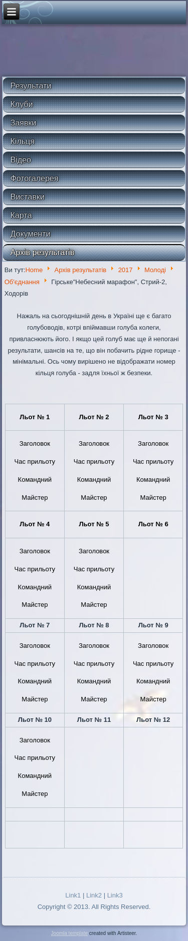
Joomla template (69, 933)
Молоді (155, 270)
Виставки (28, 197)
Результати (31, 86)
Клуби (22, 104)
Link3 (115, 895)
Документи (31, 234)
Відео (21, 160)
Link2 (94, 895)
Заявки (24, 123)
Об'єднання (22, 282)
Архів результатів (43, 252)
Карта (21, 215)
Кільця (23, 141)
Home (34, 270)
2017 (125, 270)
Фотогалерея (35, 178)
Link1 (73, 895)
